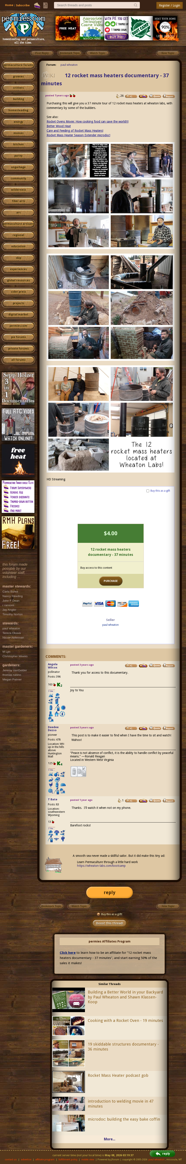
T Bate (52, 799)
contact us (11, 1159)
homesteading (18, 110)
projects (18, 303)
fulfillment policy (68, 1159)
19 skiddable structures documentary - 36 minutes (123, 1046)
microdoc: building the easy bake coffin (124, 1119)
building (18, 99)
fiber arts (18, 201)
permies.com (18, 325)
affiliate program (44, 1159)
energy (18, 121)
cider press (18, 291)
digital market (18, 314)
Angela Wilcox (52, 666)
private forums (18, 348)
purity (18, 155)
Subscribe (23, 5)
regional (18, 235)
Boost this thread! (109, 923)
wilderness (18, 189)
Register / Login (169, 5)
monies (19, 133)
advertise (26, 1159)
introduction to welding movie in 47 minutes (121, 1103)
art (18, 212)
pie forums (18, 337)
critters (18, 87)
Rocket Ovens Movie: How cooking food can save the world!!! (88, 121)
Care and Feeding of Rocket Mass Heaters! (75, 130)
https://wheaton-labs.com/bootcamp (101, 865)
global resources (18, 280)
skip (18, 257)
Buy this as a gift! (109, 914)
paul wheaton (69, 64)
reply (109, 892)
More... (109, 1139)
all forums (18, 359)
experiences (18, 269)
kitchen (18, 144)
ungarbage (18, 167)
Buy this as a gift (160, 490)
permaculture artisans (18, 223)
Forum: (51, 64)
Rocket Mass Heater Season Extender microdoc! (78, 135)
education (18, 246)
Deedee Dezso (53, 729)
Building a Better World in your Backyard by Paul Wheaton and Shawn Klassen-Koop (125, 997)
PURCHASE (111, 581)
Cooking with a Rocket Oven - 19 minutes (125, 1020)
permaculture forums (18, 65)
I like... (51, 691)
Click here (68, 953)
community (18, 178)
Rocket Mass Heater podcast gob (118, 1075)
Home (9, 5)
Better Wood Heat (59, 126)
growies (18, 76)
